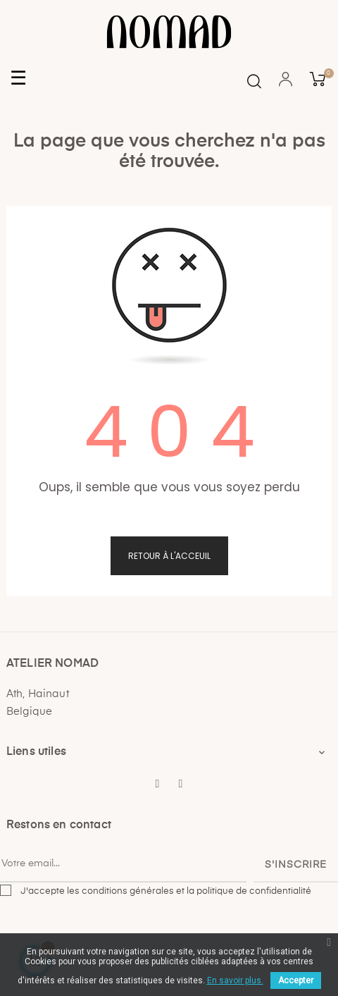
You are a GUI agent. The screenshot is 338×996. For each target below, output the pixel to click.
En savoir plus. (235, 980)
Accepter (295, 980)
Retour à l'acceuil (169, 556)
